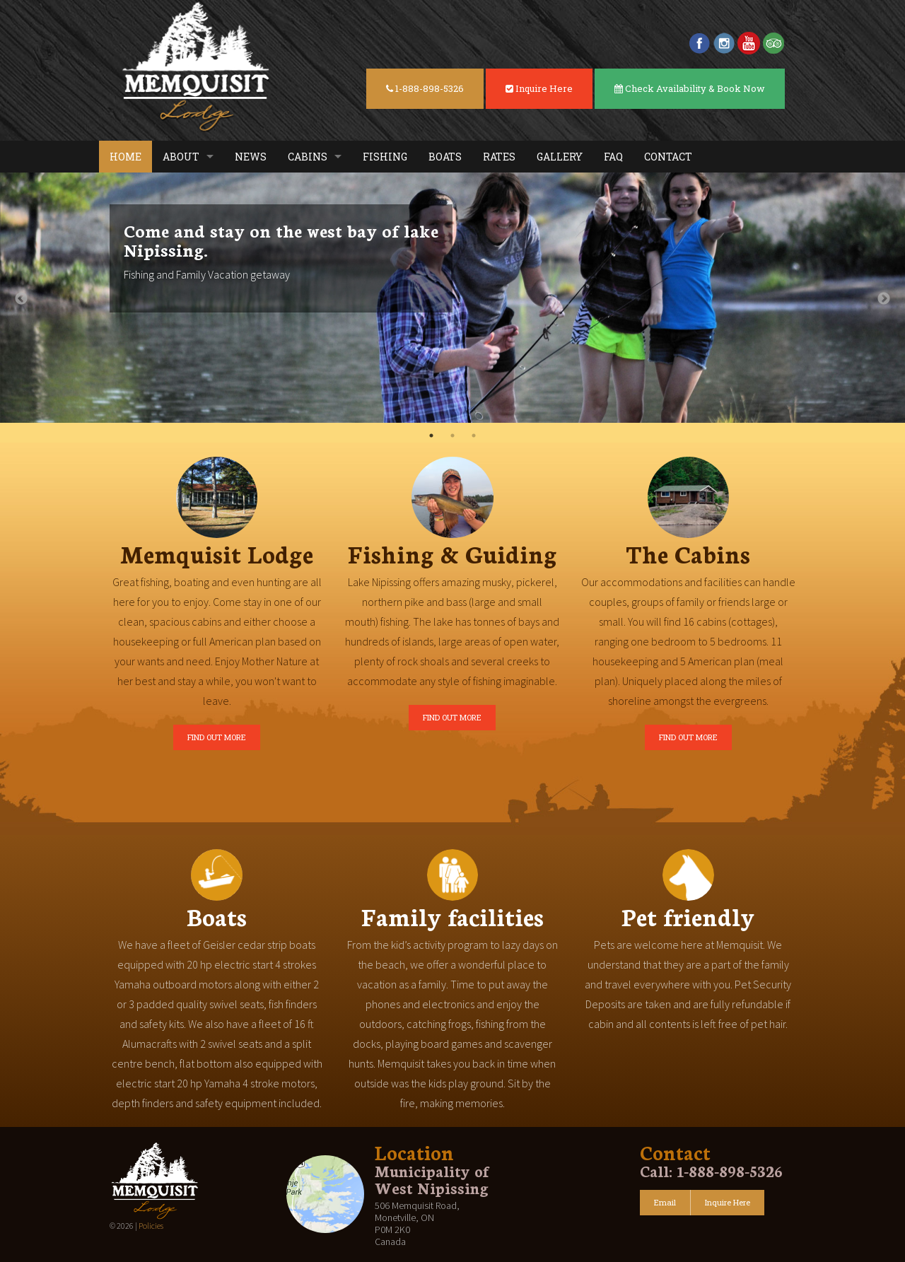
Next (884, 299)
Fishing (385, 156)
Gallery (560, 156)
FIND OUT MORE (216, 737)
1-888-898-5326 (425, 88)
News (251, 156)
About (181, 156)
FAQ (613, 156)
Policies (151, 1225)
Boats (445, 156)
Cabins (307, 156)
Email (665, 1202)
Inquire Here (539, 88)
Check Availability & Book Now (689, 88)
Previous (21, 299)
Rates (499, 156)
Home (125, 156)
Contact (668, 156)
